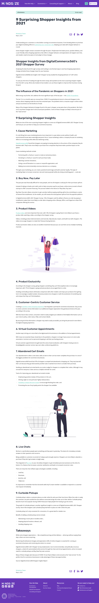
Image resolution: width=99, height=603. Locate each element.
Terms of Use (18, 596)
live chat (29, 463)
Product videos (20, 213)
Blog (77, 3)
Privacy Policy (11, 596)
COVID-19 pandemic (72, 95)
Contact (93, 3)
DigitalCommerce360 (22, 143)
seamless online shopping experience (33, 307)
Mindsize (13, 594)
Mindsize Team (21, 33)
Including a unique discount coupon (28, 382)
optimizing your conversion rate (44, 45)
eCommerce (20, 12)
